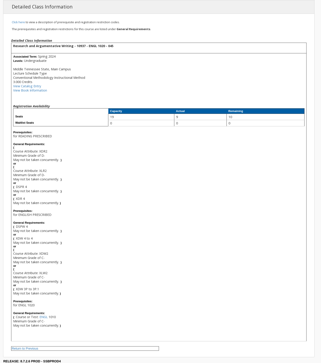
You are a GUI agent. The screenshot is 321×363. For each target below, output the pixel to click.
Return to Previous (25, 348)
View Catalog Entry (27, 86)
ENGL (43, 317)
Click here (18, 22)
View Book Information (30, 90)
